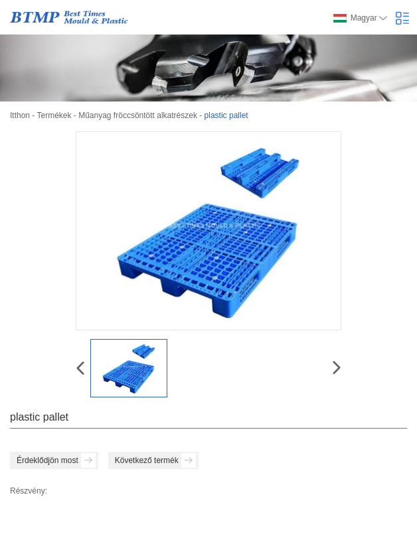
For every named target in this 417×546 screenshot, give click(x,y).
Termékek (54, 115)
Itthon (20, 115)
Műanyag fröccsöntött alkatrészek (137, 115)
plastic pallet (226, 115)
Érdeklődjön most (56, 460)
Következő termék (155, 460)
